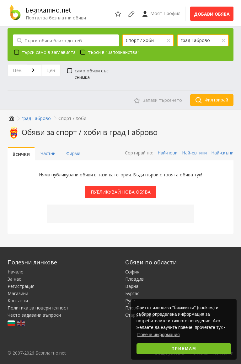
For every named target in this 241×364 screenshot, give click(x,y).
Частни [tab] (48, 153)
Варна (131, 286)
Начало (16, 272)
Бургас (132, 293)
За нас (14, 279)
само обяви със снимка (87, 73)
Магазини (18, 293)
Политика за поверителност (38, 308)
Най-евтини (194, 153)
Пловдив (134, 279)
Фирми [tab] (73, 153)
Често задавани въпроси (34, 315)
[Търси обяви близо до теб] (66, 40)
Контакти (18, 301)
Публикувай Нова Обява (121, 192)
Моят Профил (161, 13)
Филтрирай (211, 100)
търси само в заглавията (44, 52)
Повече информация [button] (158, 334)
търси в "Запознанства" (108, 52)
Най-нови (168, 153)
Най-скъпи (222, 153)
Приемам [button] (184, 348)
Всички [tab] (21, 154)
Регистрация (21, 286)
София (132, 272)
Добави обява (212, 14)
